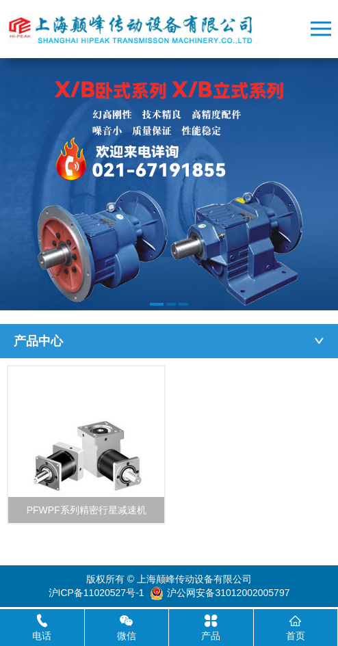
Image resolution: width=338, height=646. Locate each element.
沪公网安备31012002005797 (228, 592)
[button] (157, 304)
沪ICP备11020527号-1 (96, 592)
